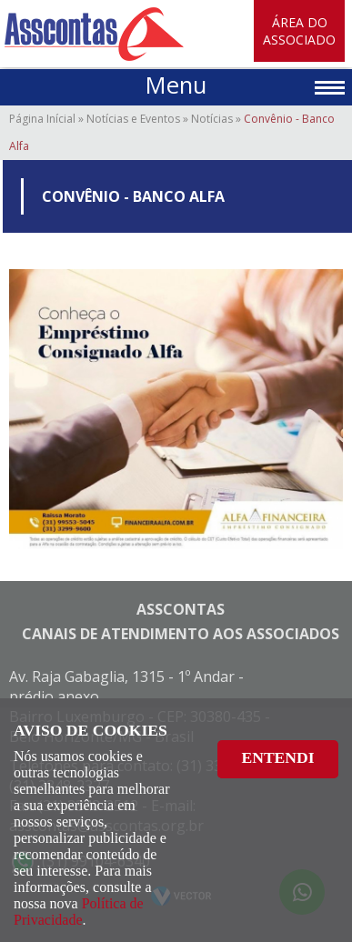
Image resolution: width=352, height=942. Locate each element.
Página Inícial (42, 118)
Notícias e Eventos (133, 118)
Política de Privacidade (79, 911)
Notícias (212, 118)
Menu (176, 85)
